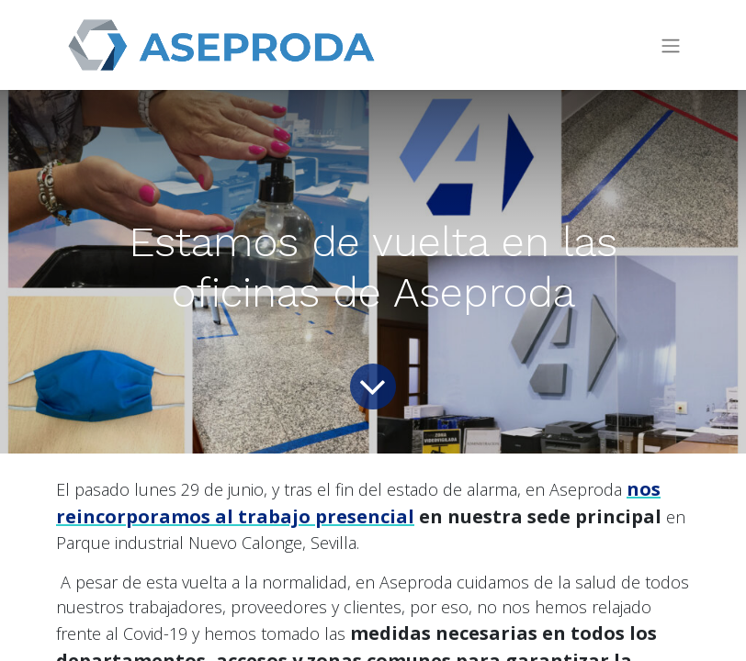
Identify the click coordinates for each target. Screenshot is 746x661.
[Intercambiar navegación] (670, 45)
